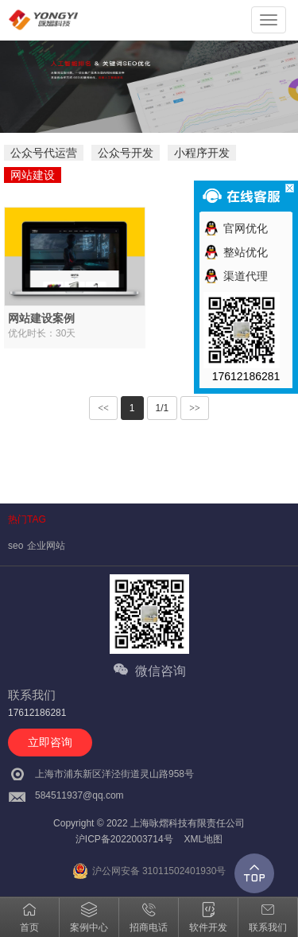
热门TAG (27, 519)
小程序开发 (202, 152)
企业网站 (46, 545)
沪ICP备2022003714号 (124, 839)
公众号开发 (125, 152)
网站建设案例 (41, 318)
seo (15, 545)
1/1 (162, 408)
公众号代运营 (43, 152)
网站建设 (32, 175)
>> (194, 408)
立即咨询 (50, 742)
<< (103, 408)
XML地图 (203, 839)
